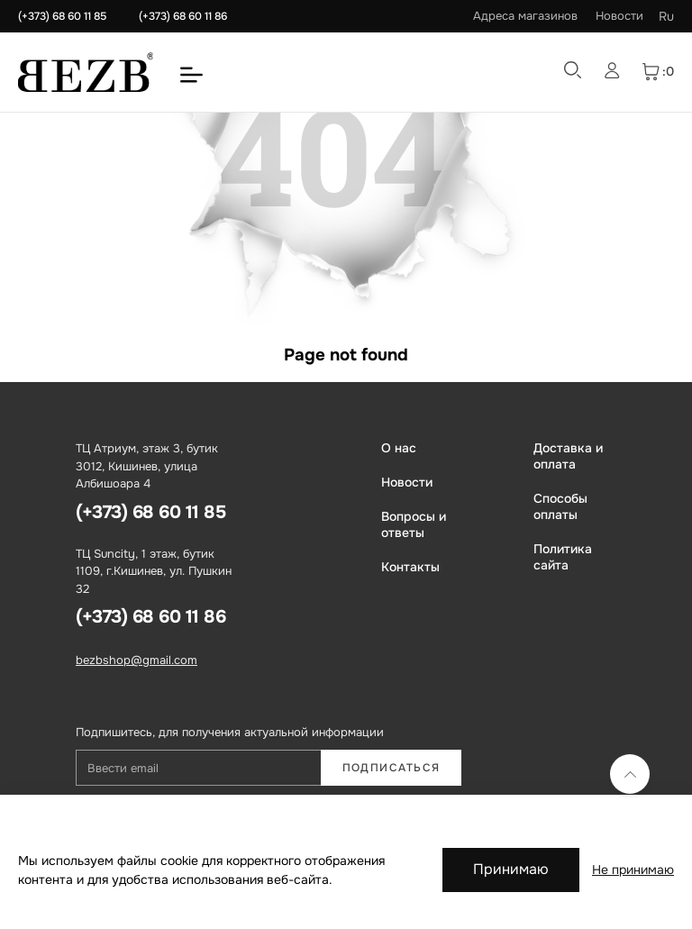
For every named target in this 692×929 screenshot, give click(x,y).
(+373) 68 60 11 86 (183, 16)
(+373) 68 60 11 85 (62, 16)
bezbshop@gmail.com (136, 660)
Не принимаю (633, 869)
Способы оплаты (560, 506)
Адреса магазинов (525, 15)
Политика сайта (562, 557)
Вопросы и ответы (413, 524)
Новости (619, 15)
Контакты (410, 567)
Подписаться (391, 768)
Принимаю (511, 869)
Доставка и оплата (568, 456)
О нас (398, 448)
